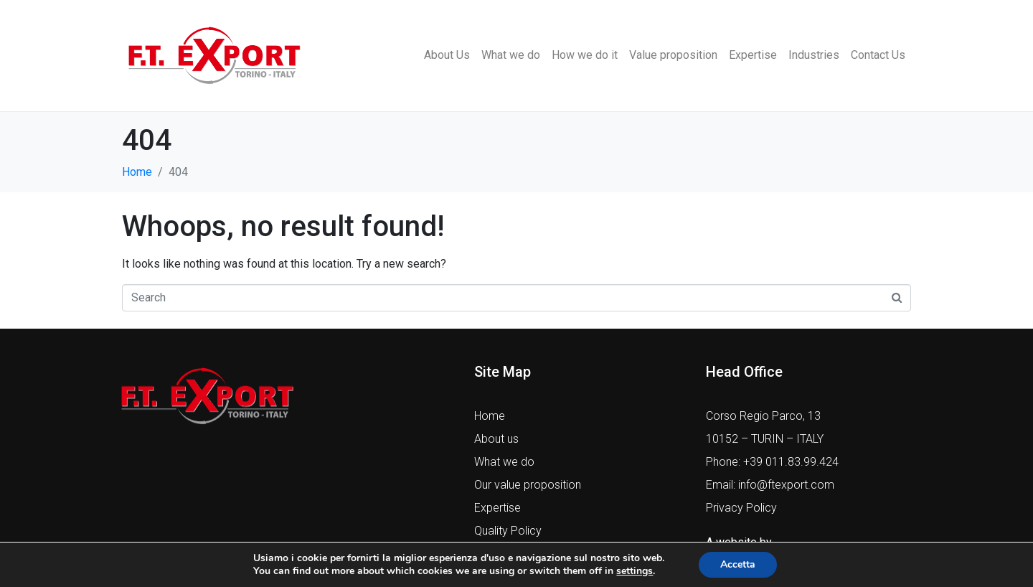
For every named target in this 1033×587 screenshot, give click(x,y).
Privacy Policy (741, 508)
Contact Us (878, 55)
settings (634, 571)
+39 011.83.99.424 (791, 462)
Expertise (753, 55)
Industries (813, 55)
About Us (447, 55)
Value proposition (673, 55)
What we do (510, 55)
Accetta (737, 564)
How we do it (585, 55)
